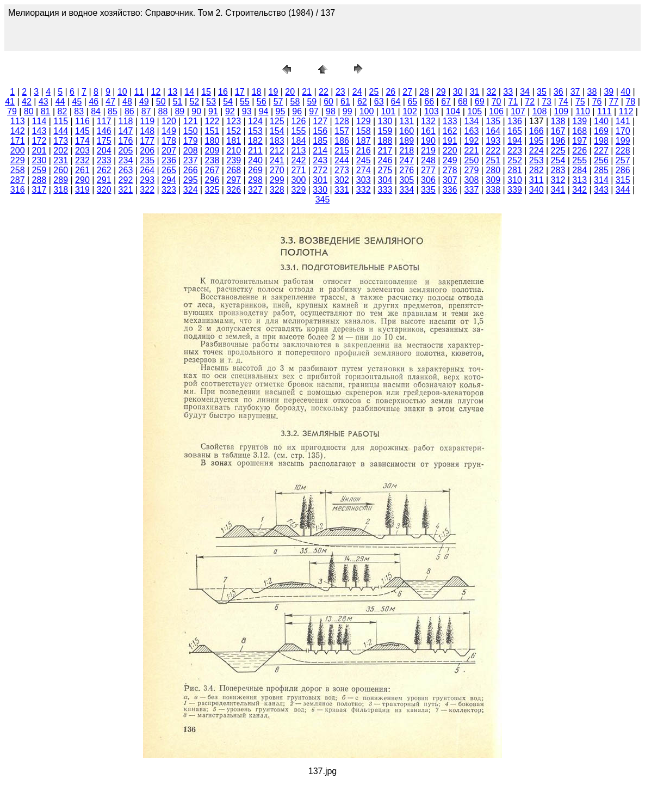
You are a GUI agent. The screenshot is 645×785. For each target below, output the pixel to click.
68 (463, 101)
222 (493, 150)
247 (406, 160)
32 (491, 91)
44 (60, 101)
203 (82, 150)
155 (299, 131)
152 (233, 131)
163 (471, 131)
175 (104, 140)
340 (536, 189)
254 (558, 160)
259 (39, 170)
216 (363, 150)
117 (104, 121)
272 (320, 170)
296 (212, 180)
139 (579, 121)
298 (255, 180)
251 (493, 160)
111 (604, 111)
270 (277, 170)
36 (558, 91)
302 (341, 180)
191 (450, 140)
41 (10, 101)
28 (424, 91)
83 (79, 111)
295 (190, 180)
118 (126, 121)
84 (96, 111)
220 (450, 150)
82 (62, 111)
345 (322, 199)
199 (623, 140)
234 (126, 160)
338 (493, 189)
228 (623, 150)
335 (428, 189)
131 (406, 121)
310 (514, 180)
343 (601, 189)
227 (601, 150)
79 (12, 111)
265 (169, 170)
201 (39, 150)
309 (493, 180)
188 (385, 140)
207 (169, 150)
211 (255, 150)
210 (233, 150)
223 (514, 150)
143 (39, 131)
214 (320, 150)
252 (514, 160)
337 (471, 189)
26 (390, 91)
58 (295, 101)
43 (43, 101)
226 (579, 150)
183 (277, 140)
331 (341, 189)
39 (608, 91)
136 (514, 121)
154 (277, 131)
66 (429, 101)
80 (29, 111)
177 (147, 140)
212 (277, 150)
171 (17, 140)
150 (190, 131)
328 (277, 189)
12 (156, 91)
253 (536, 160)
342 (579, 189)
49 (144, 101)
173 (60, 140)
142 (17, 131)
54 (228, 101)
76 (597, 101)
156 (320, 131)
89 (179, 111)
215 (341, 150)
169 (601, 131)
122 (212, 121)
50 (161, 101)
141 (623, 121)
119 (147, 121)
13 (172, 91)
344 (623, 189)
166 (536, 131)
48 (127, 101)
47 (110, 101)
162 (450, 131)
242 (299, 160)
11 (139, 91)
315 (623, 180)
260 (60, 170)
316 (17, 189)
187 (363, 140)
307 (450, 180)
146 (104, 131)
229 (17, 160)
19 (273, 91)
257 (623, 160)
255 (579, 160)
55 (245, 101)
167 (558, 131)
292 (126, 180)
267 (212, 170)
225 (558, 150)
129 (363, 121)
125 (277, 121)
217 (385, 150)
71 (513, 101)
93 (247, 111)
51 (178, 101)
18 (257, 91)
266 (190, 170)
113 (17, 121)
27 (407, 91)
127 (320, 121)
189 (406, 140)
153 (255, 131)
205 (126, 150)
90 (196, 111)
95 (280, 111)
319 (82, 189)
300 (299, 180)
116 (82, 121)
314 (601, 180)
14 (189, 91)
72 (530, 101)
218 (406, 150)
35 (542, 91)
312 (558, 180)
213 (299, 150)
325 (212, 189)
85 (112, 111)
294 (169, 180)
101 (388, 111)
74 (563, 101)
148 (147, 131)
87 (146, 111)
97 (314, 111)
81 (46, 111)
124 (255, 121)
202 (60, 150)
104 (453, 111)
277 (428, 170)
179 (190, 140)
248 (428, 160)
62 (362, 101)
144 (60, 131)
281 (514, 170)
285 (601, 170)
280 (493, 170)
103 (431, 111)
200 (17, 150)
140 (601, 121)
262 (104, 170)
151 (212, 131)
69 (480, 101)
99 (347, 111)
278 (450, 170)
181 (233, 140)
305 (406, 180)
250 (471, 160)
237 (190, 160)
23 (340, 91)
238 (212, 160)
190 (428, 140)
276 (406, 170)
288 (39, 180)
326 (233, 189)
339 (514, 189)
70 (496, 101)
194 (514, 140)
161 (428, 131)
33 (508, 91)
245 (363, 160)
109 (561, 111)
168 (579, 131)
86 (129, 111)
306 (428, 180)
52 (194, 101)
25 (374, 91)
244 (341, 160)
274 (363, 170)
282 (536, 170)
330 (320, 189)
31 (475, 91)
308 (471, 180)
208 (190, 150)
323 (169, 189)
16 (223, 91)
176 (126, 140)
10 (122, 91)
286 (623, 170)
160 (406, 131)
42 (27, 101)
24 (357, 91)
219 (428, 150)
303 (363, 180)
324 (190, 189)
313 (579, 180)
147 (126, 131)
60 (328, 101)
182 (255, 140)
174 (82, 140)
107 (518, 111)
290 (82, 180)
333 (385, 189)
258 (17, 170)
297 (233, 180)
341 (558, 189)
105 (474, 111)
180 (212, 140)
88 (163, 111)
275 (385, 170)
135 (493, 121)
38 (592, 91)
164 (493, 131)
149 (169, 131)
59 (312, 101)
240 (255, 160)
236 (169, 160)
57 (278, 101)
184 (299, 140)
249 (450, 160)
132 (428, 121)
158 (363, 131)
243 (320, 160)
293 (147, 180)
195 (536, 140)
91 (213, 111)
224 (536, 150)
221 (471, 150)
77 (614, 101)
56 (261, 101)
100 (366, 111)
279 (471, 170)
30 (458, 91)
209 (212, 150)
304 (385, 180)
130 (385, 121)
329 (299, 189)
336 (450, 189)
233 (104, 160)
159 (385, 131)
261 (82, 170)
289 (60, 180)
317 (39, 189)
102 (409, 111)
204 (104, 150)
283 (558, 170)
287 (17, 180)
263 (126, 170)
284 (579, 170)
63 (379, 101)
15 (206, 91)
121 (190, 121)
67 (446, 101)
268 (233, 170)
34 (525, 91)
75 (580, 101)
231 (60, 160)
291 (104, 180)
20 (290, 91)
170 (623, 131)
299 (277, 180)
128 (341, 121)
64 (396, 101)
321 (126, 189)
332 (363, 189)
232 (82, 160)
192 (471, 140)
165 (514, 131)
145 (82, 131)
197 (579, 140)
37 (575, 91)
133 (450, 121)
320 (104, 189)
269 (255, 170)
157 (341, 131)
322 (147, 189)
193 (493, 140)
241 (277, 160)
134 (471, 121)
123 (233, 121)
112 (626, 111)
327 (255, 189)
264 (147, 170)
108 (539, 111)
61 (345, 101)
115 (60, 121)
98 (331, 111)
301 (320, 180)
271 (299, 170)
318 (60, 189)
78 (630, 101)
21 (307, 91)
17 (240, 91)
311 (536, 180)
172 (39, 140)
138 (558, 121)
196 (558, 140)
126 (299, 121)
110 (582, 111)
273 (341, 170)
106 (496, 111)
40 (625, 91)
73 (546, 101)
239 (233, 160)
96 (297, 111)
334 (406, 189)
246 (385, 160)
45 (77, 101)
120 (169, 121)
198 (601, 140)
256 (601, 160)
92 (230, 111)
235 (147, 160)
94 (264, 111)
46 (93, 101)
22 (323, 91)
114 (39, 121)
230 (39, 160)
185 (320, 140)
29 (441, 91)
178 (169, 140)
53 (211, 101)
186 (341, 140)
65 (412, 101)
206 (147, 150)
